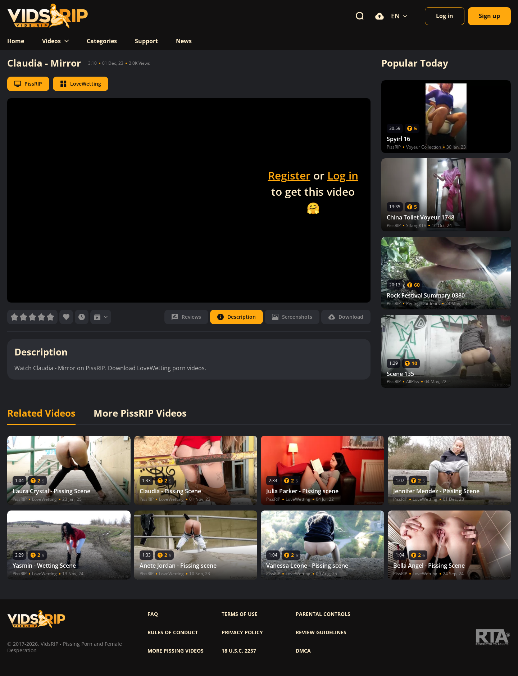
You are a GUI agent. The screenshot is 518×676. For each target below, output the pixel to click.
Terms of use (240, 614)
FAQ (152, 614)
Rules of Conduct (172, 632)
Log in (342, 175)
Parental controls (323, 614)
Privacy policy (242, 632)
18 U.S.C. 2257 (239, 651)
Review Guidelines (321, 632)
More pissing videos (175, 651)
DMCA (303, 651)
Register (289, 175)
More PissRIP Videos (140, 413)
